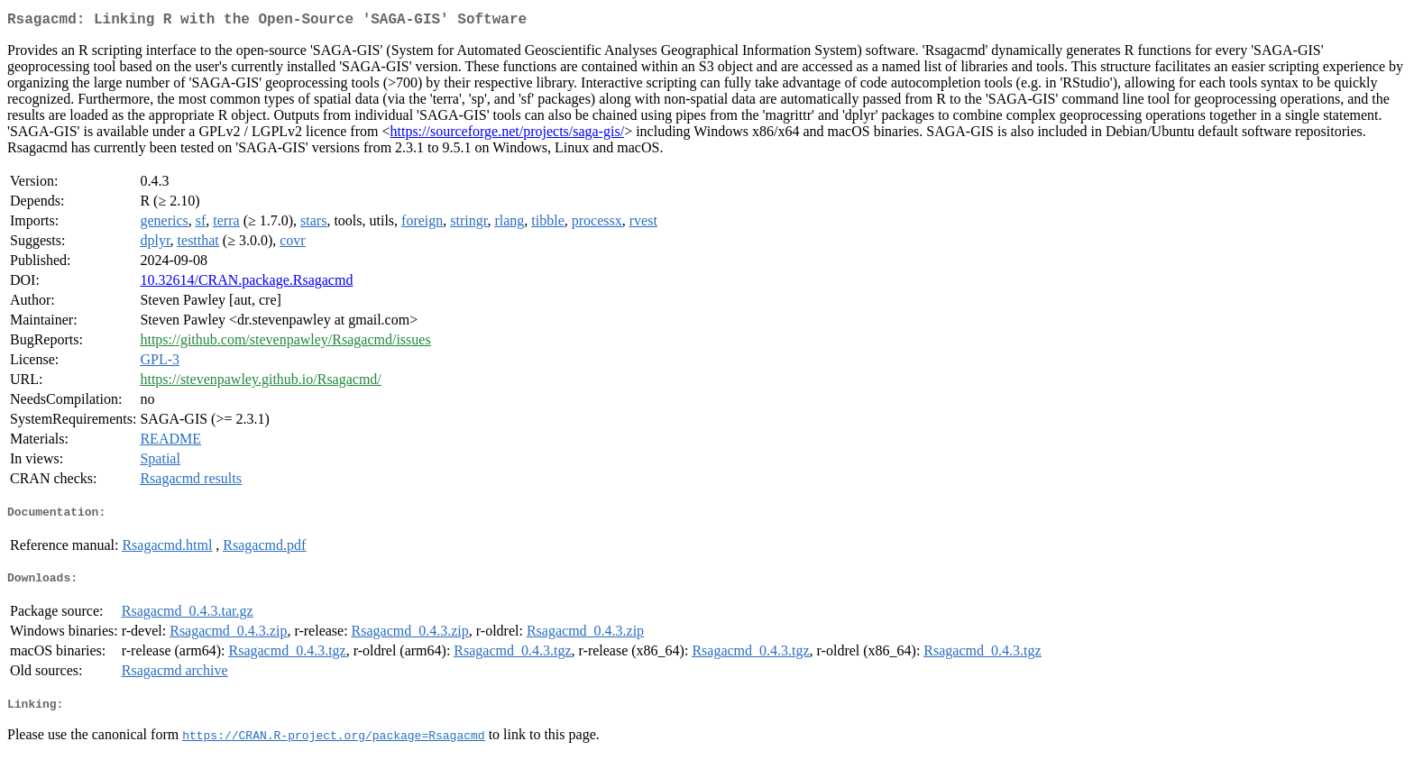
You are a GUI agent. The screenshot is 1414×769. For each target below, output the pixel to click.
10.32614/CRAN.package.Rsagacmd (246, 283)
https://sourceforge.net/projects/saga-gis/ (507, 134)
